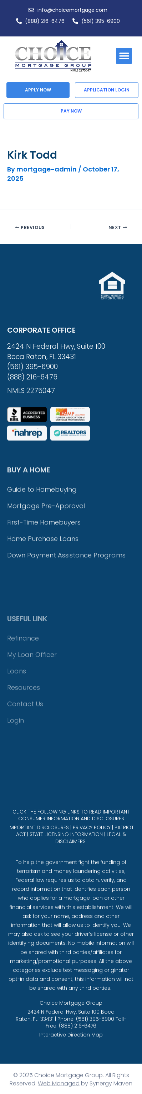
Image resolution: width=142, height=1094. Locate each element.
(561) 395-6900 (32, 441)
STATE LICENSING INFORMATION (66, 857)
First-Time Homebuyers (44, 610)
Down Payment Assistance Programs (66, 643)
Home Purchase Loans (42, 626)
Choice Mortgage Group (71, 1027)
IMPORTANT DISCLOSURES (39, 850)
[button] (124, 56)
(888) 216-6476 (32, 451)
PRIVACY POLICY (92, 850)
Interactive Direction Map (71, 1059)
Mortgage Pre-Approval (46, 594)
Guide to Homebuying (42, 577)
